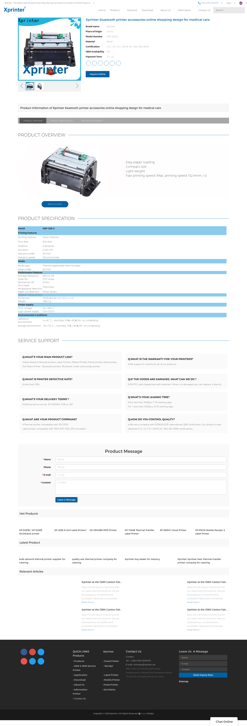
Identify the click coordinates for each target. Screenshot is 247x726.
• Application (80, 680)
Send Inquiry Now (203, 680)
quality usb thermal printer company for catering (94, 570)
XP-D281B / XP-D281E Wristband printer (30, 541)
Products (114, 9)
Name (47, 466)
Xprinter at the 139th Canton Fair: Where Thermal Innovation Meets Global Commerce (93, 590)
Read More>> (70, 611)
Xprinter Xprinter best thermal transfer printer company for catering (199, 570)
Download (147, 9)
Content (45, 489)
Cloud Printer (111, 667)
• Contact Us (79, 704)
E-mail (46, 481)
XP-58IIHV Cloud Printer (173, 539)
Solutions (132, 9)
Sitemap (183, 687)
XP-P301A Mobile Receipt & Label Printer (210, 541)
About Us (165, 9)
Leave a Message (66, 506)
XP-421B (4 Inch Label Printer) (70, 539)
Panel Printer (111, 690)
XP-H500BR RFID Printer (103, 539)
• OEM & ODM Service (84, 671)
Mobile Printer (112, 685)
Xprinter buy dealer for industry (142, 568)
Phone (47, 474)
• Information (80, 695)
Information (184, 9)
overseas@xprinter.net (144, 670)
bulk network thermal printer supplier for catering (42, 570)
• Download (79, 685)
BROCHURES (55, 204)
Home (101, 9)
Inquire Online (97, 74)
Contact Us (204, 9)
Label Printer (111, 680)
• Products (78, 667)
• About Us (78, 690)
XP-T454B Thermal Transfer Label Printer (139, 541)
